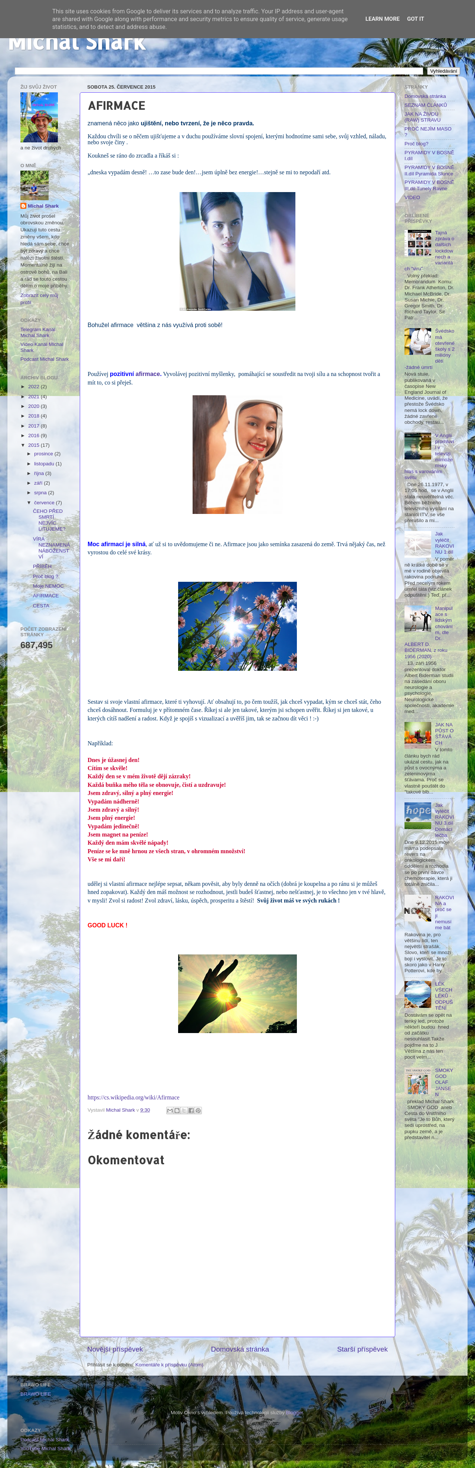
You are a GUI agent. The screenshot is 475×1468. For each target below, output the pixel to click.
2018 (34, 416)
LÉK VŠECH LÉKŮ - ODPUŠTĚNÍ (444, 996)
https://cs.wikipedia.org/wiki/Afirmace (134, 1097)
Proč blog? (416, 143)
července (45, 502)
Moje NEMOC (48, 586)
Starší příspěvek (362, 1349)
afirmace (147, 374)
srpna (41, 492)
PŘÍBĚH (42, 566)
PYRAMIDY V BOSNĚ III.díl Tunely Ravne (429, 185)
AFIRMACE (46, 595)
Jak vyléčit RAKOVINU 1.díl (444, 543)
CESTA (41, 605)
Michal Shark (76, 41)
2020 (34, 406)
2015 (34, 445)
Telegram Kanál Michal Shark (37, 332)
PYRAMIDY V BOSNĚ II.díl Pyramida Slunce (429, 170)
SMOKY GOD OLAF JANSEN (444, 1082)
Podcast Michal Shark (44, 359)
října (39, 473)
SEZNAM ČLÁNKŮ (425, 105)
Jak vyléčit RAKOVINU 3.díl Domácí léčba (444, 820)
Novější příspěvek (115, 1349)
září (39, 483)
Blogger (294, 1412)
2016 (34, 435)
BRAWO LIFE (35, 1394)
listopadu (45, 463)
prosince (44, 453)
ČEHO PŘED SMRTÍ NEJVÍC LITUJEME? (49, 520)
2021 (34, 396)
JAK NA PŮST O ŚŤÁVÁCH (444, 734)
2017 (34, 426)
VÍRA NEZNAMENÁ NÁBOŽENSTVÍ (51, 548)
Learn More (383, 19)
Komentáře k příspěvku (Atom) (169, 1365)
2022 (34, 386)
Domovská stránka (240, 1349)
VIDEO (412, 197)
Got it (415, 19)
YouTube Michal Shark (45, 1448)
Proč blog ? (45, 576)
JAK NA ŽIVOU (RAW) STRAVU (422, 117)
